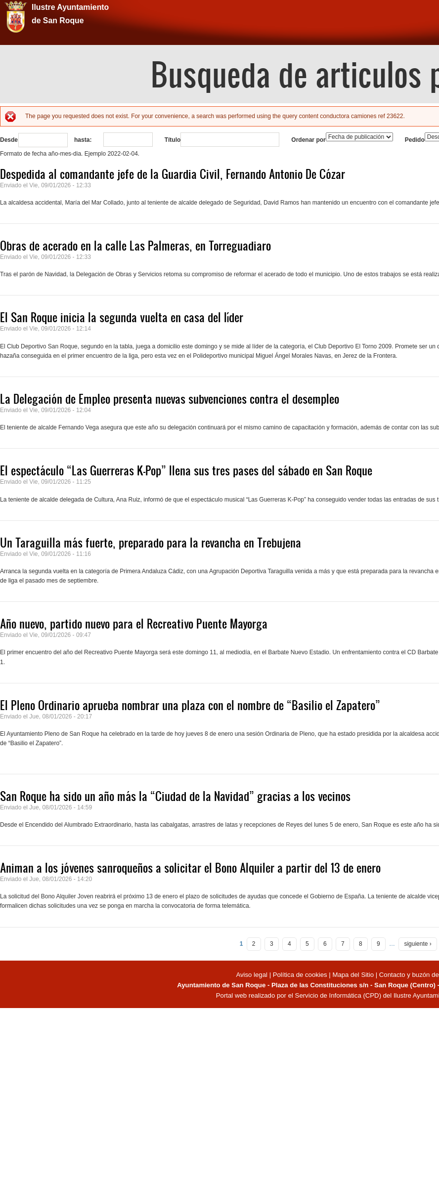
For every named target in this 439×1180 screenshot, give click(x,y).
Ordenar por (308, 139)
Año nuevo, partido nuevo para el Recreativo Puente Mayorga (133, 624)
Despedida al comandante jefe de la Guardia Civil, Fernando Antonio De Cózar (172, 174)
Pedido (415, 139)
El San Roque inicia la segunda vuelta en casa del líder (121, 317)
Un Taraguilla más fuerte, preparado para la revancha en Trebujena (150, 542)
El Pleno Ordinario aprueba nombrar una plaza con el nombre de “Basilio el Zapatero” (190, 705)
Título (173, 139)
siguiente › (417, 943)
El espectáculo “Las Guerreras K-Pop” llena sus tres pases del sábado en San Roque (186, 470)
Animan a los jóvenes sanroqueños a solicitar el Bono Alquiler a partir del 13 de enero (190, 868)
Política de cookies (300, 974)
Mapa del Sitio (353, 974)
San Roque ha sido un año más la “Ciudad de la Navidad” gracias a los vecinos (175, 796)
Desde (9, 139)
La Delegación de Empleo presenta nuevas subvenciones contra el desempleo (169, 399)
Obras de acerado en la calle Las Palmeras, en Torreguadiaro (135, 245)
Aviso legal (252, 974)
